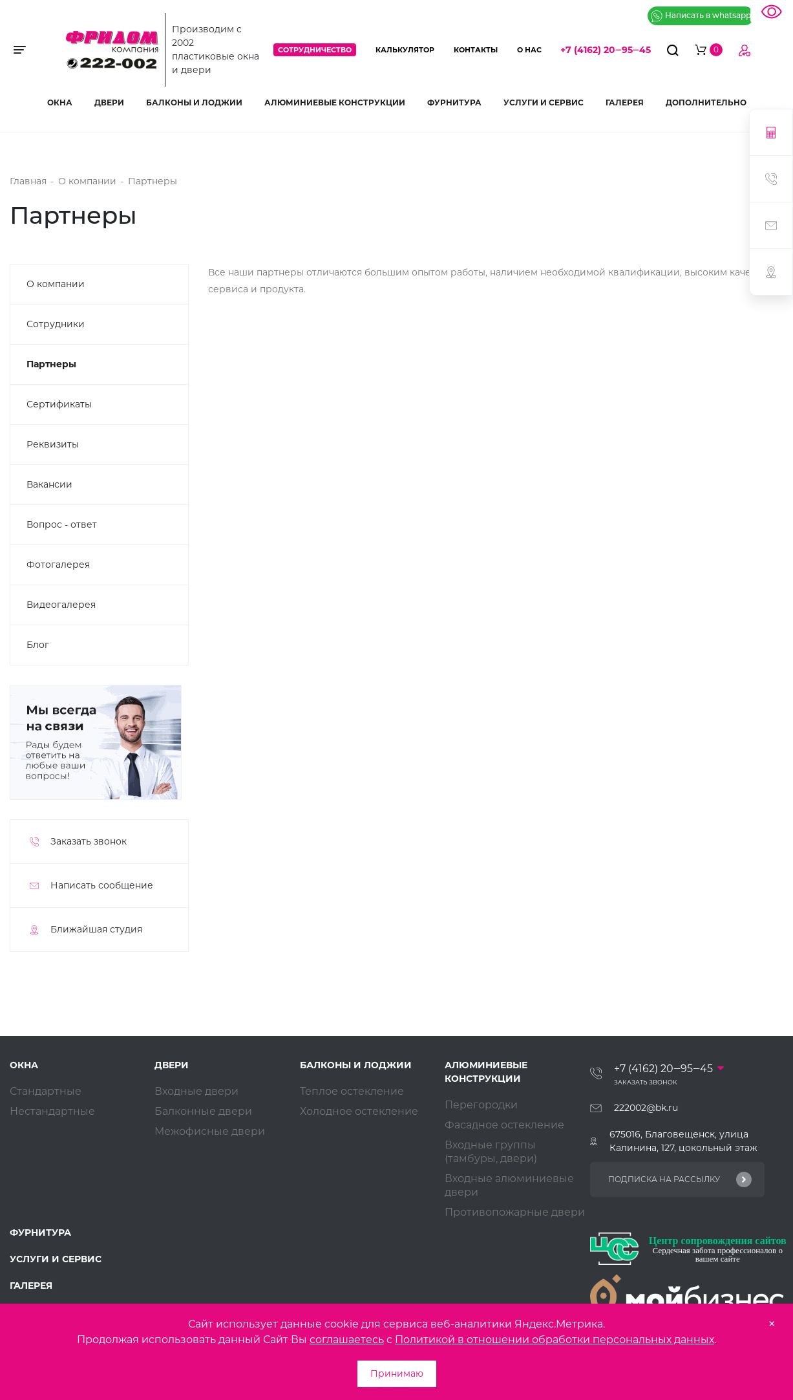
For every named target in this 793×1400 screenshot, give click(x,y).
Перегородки (481, 1105)
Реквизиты (52, 444)
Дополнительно (706, 102)
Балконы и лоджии (194, 102)
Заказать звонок (645, 1082)
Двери (109, 102)
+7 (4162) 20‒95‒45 (605, 50)
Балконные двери (203, 1111)
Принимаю (396, 1373)
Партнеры (51, 364)
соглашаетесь (347, 1339)
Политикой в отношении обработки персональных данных (554, 1339)
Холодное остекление (359, 1111)
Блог (37, 645)
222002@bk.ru (646, 1108)
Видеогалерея (61, 604)
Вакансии (49, 484)
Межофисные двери (209, 1131)
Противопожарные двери (515, 1212)
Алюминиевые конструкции (334, 102)
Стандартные (45, 1091)
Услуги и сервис (543, 102)
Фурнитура (454, 102)
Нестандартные (52, 1111)
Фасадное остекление (504, 1125)
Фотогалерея (58, 564)
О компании (55, 284)
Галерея (625, 102)
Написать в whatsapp (701, 16)
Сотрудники (55, 324)
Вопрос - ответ (61, 524)
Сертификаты (59, 404)
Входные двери (196, 1091)
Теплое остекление (352, 1091)
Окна (59, 102)
